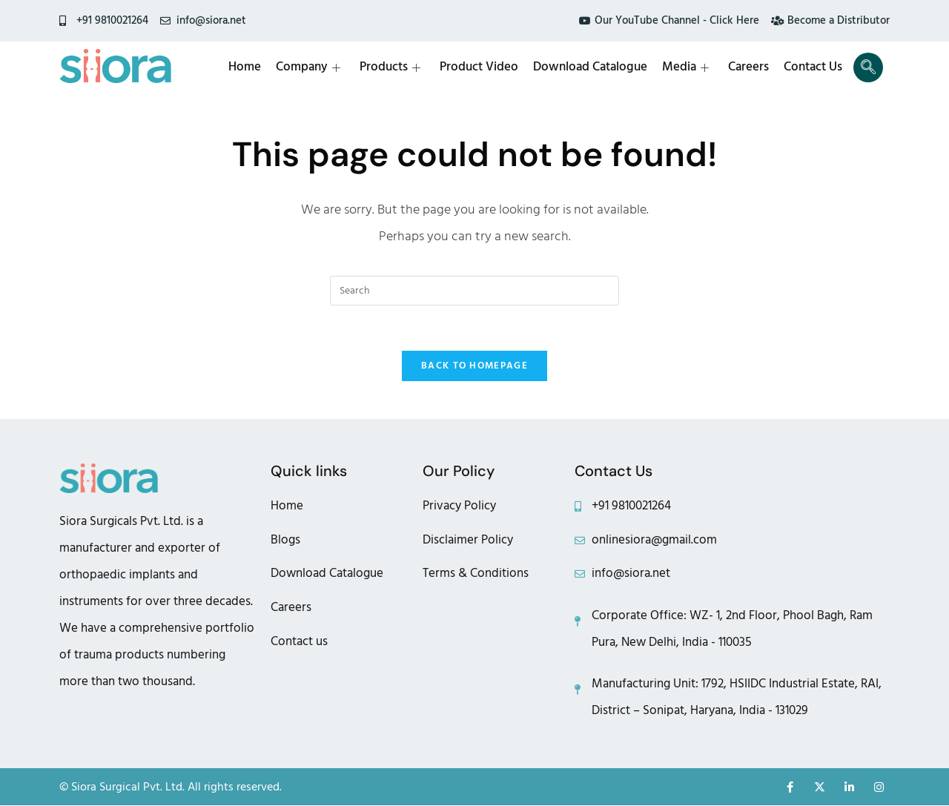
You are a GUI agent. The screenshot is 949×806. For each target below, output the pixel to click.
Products (390, 67)
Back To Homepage (474, 365)
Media (685, 67)
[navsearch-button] (868, 67)
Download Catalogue (590, 67)
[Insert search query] (474, 290)
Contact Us (813, 67)
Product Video (479, 67)
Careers (748, 67)
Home (244, 67)
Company (308, 67)
